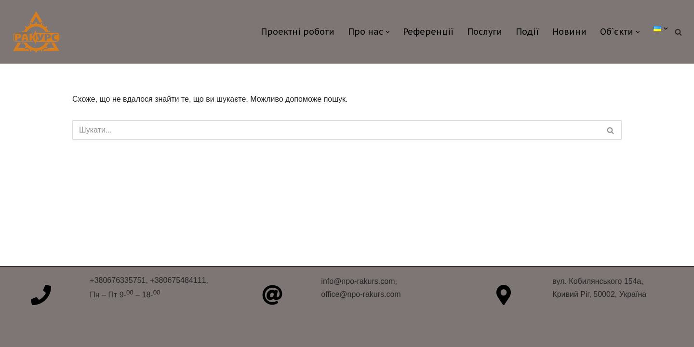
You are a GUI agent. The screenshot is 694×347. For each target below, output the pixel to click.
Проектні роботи (297, 31)
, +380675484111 (176, 280)
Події (527, 31)
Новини (569, 31)
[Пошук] (678, 32)
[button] (388, 32)
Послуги (484, 31)
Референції (428, 31)
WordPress (163, 335)
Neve (81, 335)
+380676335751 (118, 280)
